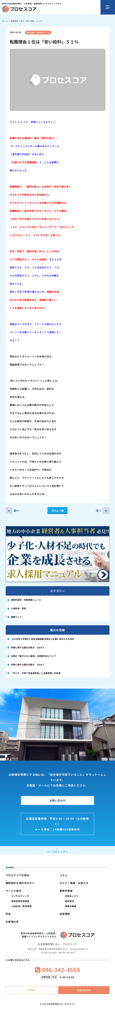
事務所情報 (66, 891)
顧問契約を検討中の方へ (20, 883)
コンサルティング (20, 895)
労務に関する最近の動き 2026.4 (27, 647)
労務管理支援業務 (20, 901)
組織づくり (16, 616)
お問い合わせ (57, 800)
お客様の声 (12, 921)
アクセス (31, 990)
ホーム (5, 21)
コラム (64, 875)
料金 (8, 914)
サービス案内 (14, 891)
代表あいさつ (72, 895)
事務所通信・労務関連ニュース (38, 32)
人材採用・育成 (18, 608)
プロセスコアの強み (17, 875)
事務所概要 (71, 906)
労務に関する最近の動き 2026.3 (27, 664)
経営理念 (69, 901)
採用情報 (65, 914)
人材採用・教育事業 (21, 906)
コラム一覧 (57, 510)
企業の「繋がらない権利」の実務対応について (33, 655)
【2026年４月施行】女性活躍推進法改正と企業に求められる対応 (42, 638)
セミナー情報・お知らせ (74, 883)
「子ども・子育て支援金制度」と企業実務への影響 (36, 673)
